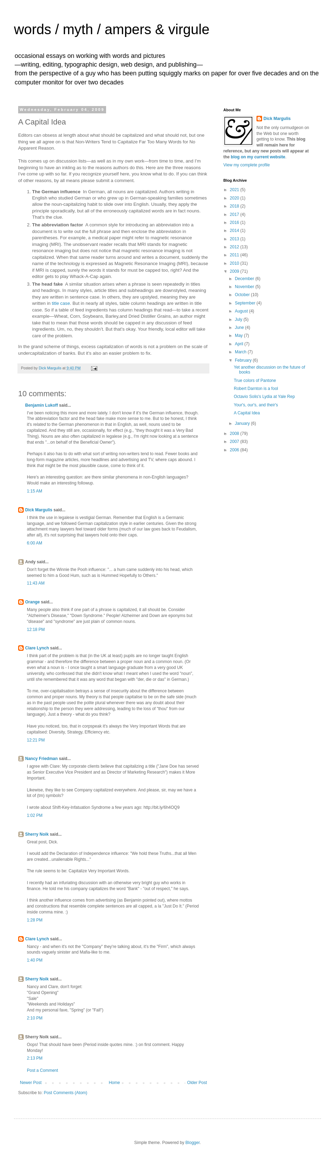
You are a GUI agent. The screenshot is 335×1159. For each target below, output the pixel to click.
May (239, 335)
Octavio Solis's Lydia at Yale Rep (264, 396)
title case (61, 303)
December (245, 278)
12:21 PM (36, 740)
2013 (235, 238)
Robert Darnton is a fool (256, 388)
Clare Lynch (37, 648)
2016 (235, 222)
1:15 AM (34, 491)
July (239, 319)
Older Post (197, 1082)
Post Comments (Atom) (65, 1092)
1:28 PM (35, 920)
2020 (235, 198)
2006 (235, 449)
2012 (235, 246)
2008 (235, 433)
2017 (235, 214)
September (245, 303)
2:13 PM (35, 1058)
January (243, 423)
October (243, 294)
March (241, 351)
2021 (235, 189)
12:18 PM (36, 629)
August (242, 311)
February (244, 360)
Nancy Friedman (41, 758)
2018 (235, 206)
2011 (235, 255)
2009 (235, 271)
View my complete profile (246, 165)
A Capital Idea (247, 413)
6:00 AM (34, 543)
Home (114, 1082)
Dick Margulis (38, 509)
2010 (235, 263)
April (239, 343)
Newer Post (31, 1082)
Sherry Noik (37, 834)
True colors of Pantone (255, 380)
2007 (235, 441)
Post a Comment (42, 1070)
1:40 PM (35, 960)
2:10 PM (35, 1018)
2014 (235, 230)
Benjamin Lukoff (41, 405)
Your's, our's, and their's (256, 404)
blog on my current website (258, 157)
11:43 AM (36, 583)
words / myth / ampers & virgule (111, 29)
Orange (32, 602)
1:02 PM (35, 815)
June (240, 327)
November (245, 286)
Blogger (192, 1142)
